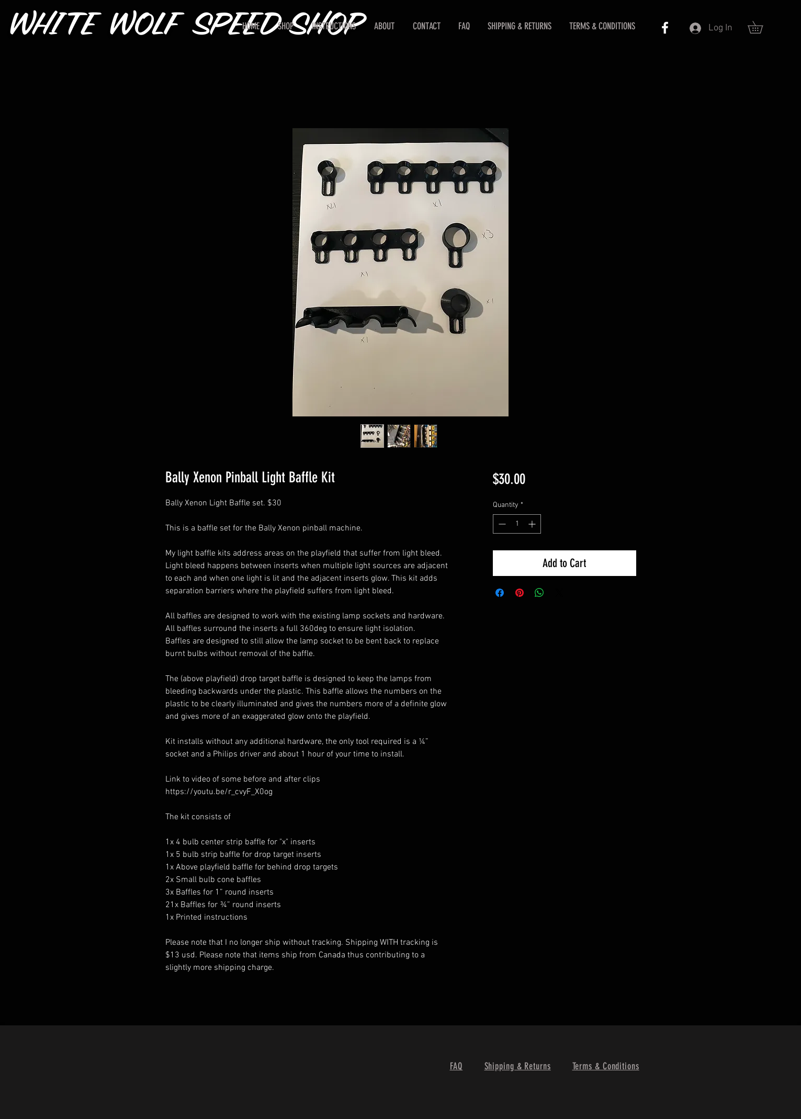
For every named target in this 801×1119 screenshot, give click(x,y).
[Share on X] (559, 592)
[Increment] (532, 524)
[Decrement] (500, 524)
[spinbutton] (516, 524)
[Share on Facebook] (499, 592)
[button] (761, 27)
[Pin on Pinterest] (519, 592)
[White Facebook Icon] (665, 28)
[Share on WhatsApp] (539, 592)
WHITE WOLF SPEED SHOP (187, 26)
